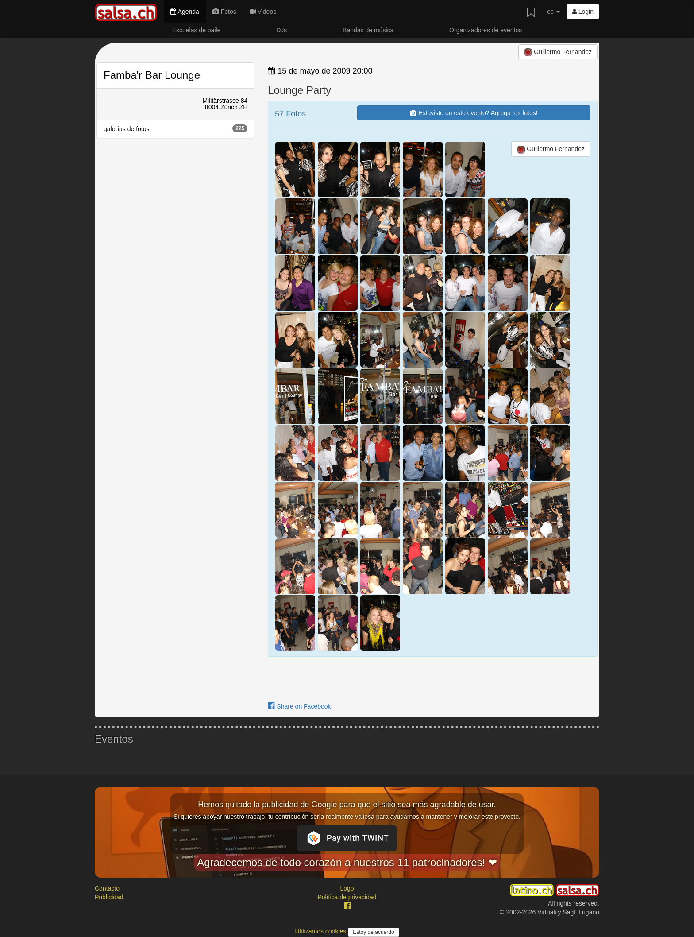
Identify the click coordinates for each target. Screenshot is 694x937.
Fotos (224, 11)
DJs (281, 30)
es (553, 11)
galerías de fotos (175, 128)
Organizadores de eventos (485, 30)
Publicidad (109, 897)
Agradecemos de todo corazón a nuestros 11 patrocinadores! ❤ (347, 862)
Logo (347, 888)
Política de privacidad (346, 897)
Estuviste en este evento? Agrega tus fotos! (473, 112)
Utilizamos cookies (321, 931)
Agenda (184, 11)
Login (583, 11)
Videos (263, 11)
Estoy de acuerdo (373, 932)
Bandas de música (368, 30)
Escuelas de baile (196, 30)
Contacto (107, 888)
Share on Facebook (299, 706)
